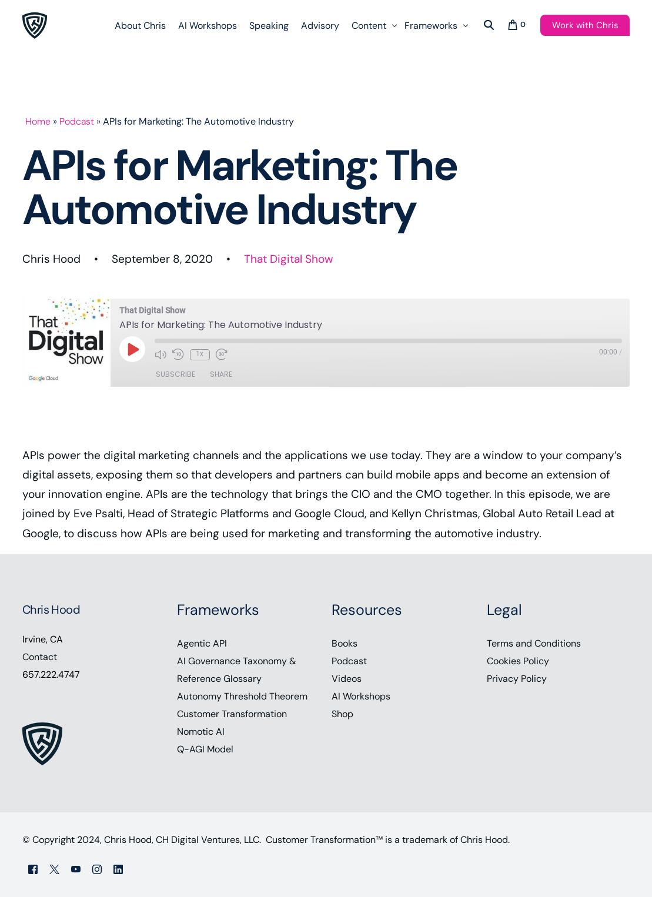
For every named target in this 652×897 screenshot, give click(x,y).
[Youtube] (75, 868)
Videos (347, 678)
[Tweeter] (54, 868)
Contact (39, 657)
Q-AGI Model (205, 749)
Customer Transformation (232, 714)
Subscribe (175, 374)
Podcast (78, 121)
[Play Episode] (132, 349)
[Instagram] (97, 868)
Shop (342, 714)
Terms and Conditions (534, 643)
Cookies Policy (518, 661)
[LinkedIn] (118, 868)
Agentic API (202, 643)
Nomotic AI (201, 731)
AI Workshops (361, 696)
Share (221, 374)
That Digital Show (288, 259)
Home (38, 121)
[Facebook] (33, 868)
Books (344, 643)
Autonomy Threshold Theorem (242, 696)
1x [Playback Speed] (199, 354)
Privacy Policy (517, 678)
